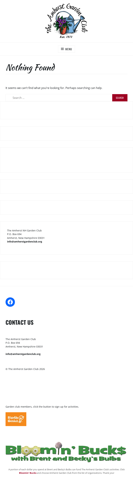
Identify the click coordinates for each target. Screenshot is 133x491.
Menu (68, 49)
